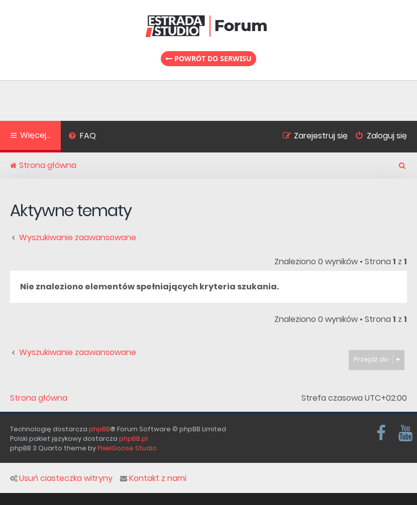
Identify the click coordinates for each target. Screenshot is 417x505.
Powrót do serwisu (208, 58)
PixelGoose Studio (127, 448)
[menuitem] (82, 137)
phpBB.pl (133, 438)
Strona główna (38, 398)
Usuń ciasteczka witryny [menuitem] (61, 478)
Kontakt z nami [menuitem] (153, 478)
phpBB (99, 429)
